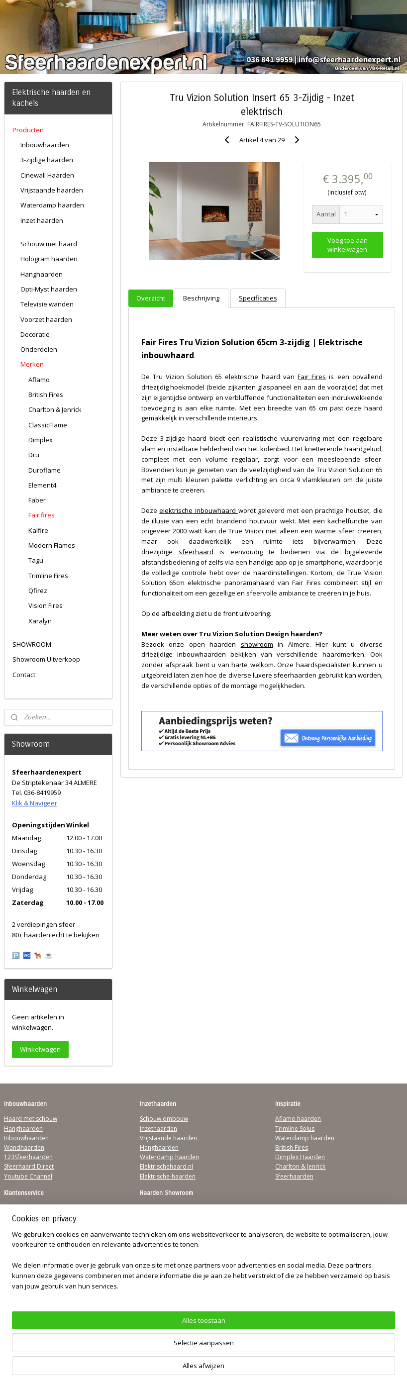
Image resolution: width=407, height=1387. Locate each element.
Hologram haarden (49, 258)
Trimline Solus (294, 1128)
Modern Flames (51, 545)
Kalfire (38, 530)
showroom (256, 643)
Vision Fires (45, 605)
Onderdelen (38, 349)
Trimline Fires (48, 575)
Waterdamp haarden (52, 204)
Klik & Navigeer (34, 802)
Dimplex (40, 439)
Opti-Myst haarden (48, 289)
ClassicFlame (47, 424)
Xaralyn (40, 620)
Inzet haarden (41, 220)
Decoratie (35, 334)
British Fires (45, 394)
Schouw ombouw (164, 1118)
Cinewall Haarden (47, 175)
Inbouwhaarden (44, 144)
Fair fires (41, 514)
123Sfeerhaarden (28, 1157)
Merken (32, 364)
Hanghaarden (41, 274)
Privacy (14, 1236)
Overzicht (150, 298)
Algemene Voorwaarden (38, 1208)
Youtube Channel (28, 1176)
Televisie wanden (47, 303)
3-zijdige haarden (46, 159)
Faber (37, 499)
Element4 (42, 485)
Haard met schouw (30, 1118)
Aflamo (39, 379)
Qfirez (37, 590)
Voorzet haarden (46, 319)
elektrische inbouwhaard (198, 510)
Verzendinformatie (30, 1217)
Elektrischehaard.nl (166, 1166)
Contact (23, 674)
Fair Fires (312, 376)
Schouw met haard (48, 243)
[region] (138, 1339)
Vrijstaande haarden (51, 190)
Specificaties (258, 298)
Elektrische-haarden (168, 1176)
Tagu (35, 560)
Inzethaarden (158, 1128)
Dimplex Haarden (300, 1157)
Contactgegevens (28, 1227)
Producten (28, 129)
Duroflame (44, 470)
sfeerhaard (195, 551)
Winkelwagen (40, 1049)
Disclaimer (19, 1246)
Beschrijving (201, 298)
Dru (33, 454)
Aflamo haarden (298, 1118)
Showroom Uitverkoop (46, 659)
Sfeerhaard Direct (29, 1166)
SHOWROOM (31, 644)
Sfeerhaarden (294, 1176)
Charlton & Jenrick (55, 409)
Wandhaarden (24, 1147)
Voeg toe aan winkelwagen (347, 245)
